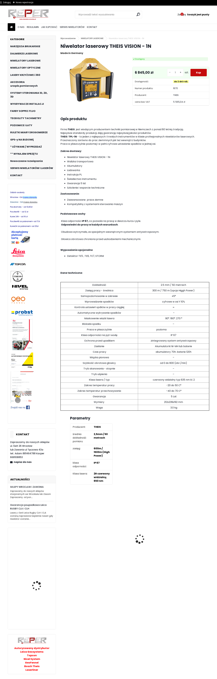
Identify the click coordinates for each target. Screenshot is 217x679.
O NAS (21, 27)
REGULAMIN (33, 27)
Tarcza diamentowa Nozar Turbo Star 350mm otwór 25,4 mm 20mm (78, 543)
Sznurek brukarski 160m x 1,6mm (114, 538)
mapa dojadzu (30, 202)
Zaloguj (7, 2)
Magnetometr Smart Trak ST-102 (38, 583)
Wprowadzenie (68, 38)
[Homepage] (11, 27)
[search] (138, 14)
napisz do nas (22, 462)
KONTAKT (92, 27)
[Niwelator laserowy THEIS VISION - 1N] (91, 79)
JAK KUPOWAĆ (49, 27)
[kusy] (174, 72)
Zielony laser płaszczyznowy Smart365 (35, 613)
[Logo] (28, 14)
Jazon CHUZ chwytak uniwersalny (38, 546)
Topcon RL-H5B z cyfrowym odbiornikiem (190, 544)
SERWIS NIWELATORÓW (72, 27)
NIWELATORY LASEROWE (92, 38)
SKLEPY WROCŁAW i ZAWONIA (27, 486)
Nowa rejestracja (24, 2)
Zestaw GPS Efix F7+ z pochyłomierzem (149, 535)
